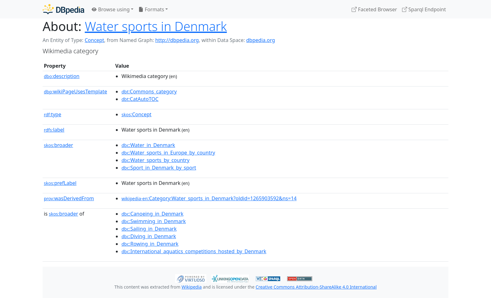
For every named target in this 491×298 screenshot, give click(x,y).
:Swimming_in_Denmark (153, 221)
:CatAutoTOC (139, 99)
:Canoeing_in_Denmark (152, 213)
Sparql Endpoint (424, 9)
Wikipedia (192, 287)
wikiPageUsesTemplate (75, 91)
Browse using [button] (111, 9)
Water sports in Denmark (156, 26)
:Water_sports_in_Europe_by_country (168, 152)
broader (58, 145)
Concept (94, 40)
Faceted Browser (374, 9)
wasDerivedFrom (69, 198)
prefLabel (60, 183)
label (54, 129)
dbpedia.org (260, 40)
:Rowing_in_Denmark (149, 243)
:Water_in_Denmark (148, 145)
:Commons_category (149, 91)
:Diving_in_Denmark (148, 236)
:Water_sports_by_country (155, 160)
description (62, 76)
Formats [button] (151, 9)
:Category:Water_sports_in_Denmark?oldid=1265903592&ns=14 (209, 198)
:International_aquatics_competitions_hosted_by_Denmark (193, 251)
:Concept (136, 114)
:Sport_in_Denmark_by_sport (158, 167)
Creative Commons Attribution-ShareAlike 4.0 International (316, 287)
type (52, 114)
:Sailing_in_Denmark (149, 228)
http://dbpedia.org (177, 40)
